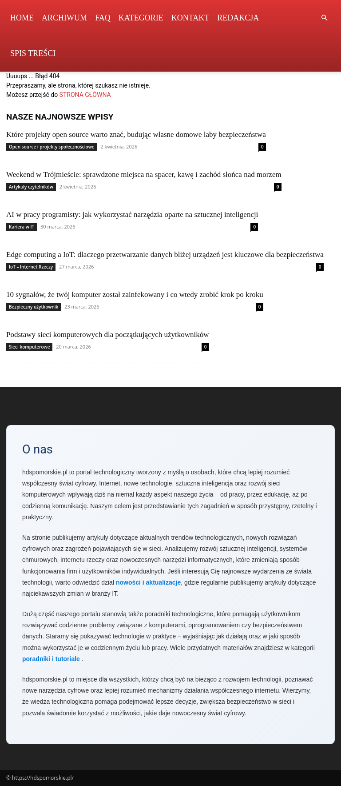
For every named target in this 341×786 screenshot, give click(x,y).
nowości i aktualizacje (148, 582)
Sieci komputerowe (29, 347)
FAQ (103, 17)
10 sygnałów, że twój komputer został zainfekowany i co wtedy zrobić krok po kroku (134, 294)
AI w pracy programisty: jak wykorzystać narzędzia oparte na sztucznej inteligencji (132, 214)
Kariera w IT (21, 227)
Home (22, 17)
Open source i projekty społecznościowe (52, 147)
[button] (324, 18)
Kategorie (141, 17)
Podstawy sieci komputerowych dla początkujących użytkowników (107, 334)
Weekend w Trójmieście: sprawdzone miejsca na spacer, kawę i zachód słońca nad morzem (144, 174)
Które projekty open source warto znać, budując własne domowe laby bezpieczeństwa (136, 134)
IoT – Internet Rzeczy (31, 267)
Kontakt (190, 17)
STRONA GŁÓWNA (85, 94)
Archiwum (64, 17)
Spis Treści (33, 53)
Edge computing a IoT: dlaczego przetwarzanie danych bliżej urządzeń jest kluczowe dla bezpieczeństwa (165, 254)
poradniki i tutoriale (51, 658)
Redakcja (238, 17)
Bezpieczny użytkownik (33, 307)
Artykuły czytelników (31, 187)
